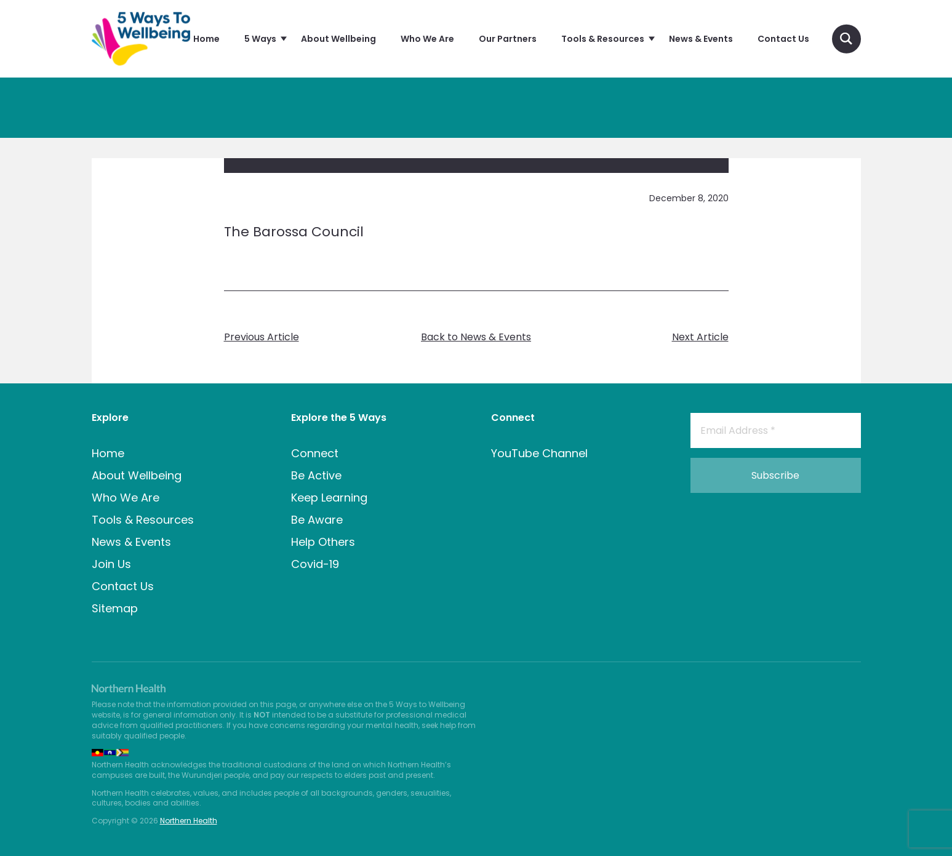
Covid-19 (315, 564)
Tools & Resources (143, 519)
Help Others (323, 542)
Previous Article (261, 337)
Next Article (700, 337)
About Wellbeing (137, 475)
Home (108, 453)
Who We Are (125, 497)
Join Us (111, 564)
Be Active (316, 475)
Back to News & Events (476, 337)
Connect (314, 453)
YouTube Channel (539, 453)
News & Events (131, 542)
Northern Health (188, 820)
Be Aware (317, 519)
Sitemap (115, 608)
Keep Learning (329, 497)
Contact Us (123, 586)
